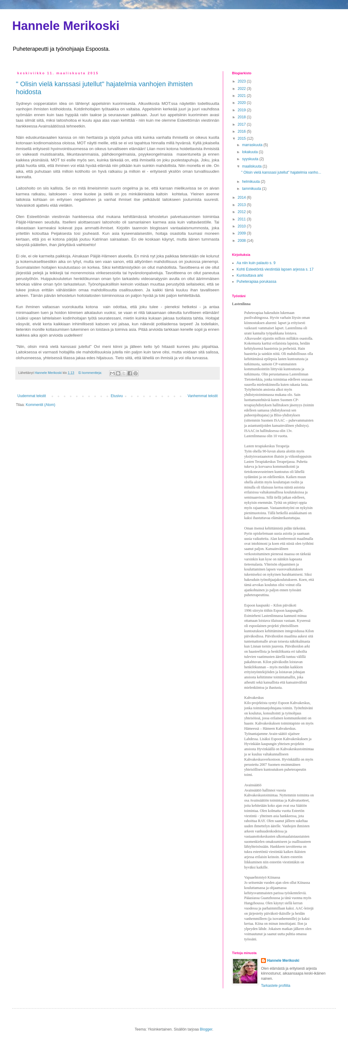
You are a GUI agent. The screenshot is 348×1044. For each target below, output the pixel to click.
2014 (242, 197)
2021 (242, 96)
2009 (242, 233)
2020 (242, 103)
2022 (242, 89)
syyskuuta (250, 159)
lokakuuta (250, 152)
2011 (242, 219)
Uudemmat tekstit (31, 396)
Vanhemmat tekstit (203, 396)
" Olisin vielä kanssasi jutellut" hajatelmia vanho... (281, 172)
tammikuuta (252, 188)
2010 (242, 226)
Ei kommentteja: (90, 372)
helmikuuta (251, 181)
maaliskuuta (252, 166)
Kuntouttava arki (250, 275)
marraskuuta (252, 145)
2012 (242, 212)
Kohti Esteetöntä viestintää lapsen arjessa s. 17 (275, 269)
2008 (242, 240)
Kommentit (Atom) (40, 405)
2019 (242, 110)
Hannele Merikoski (65, 25)
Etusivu (117, 396)
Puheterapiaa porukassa (256, 281)
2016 (242, 131)
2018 (242, 117)
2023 (242, 81)
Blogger (206, 1029)
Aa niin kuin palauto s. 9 (256, 263)
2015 (242, 138)
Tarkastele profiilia (275, 985)
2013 (242, 205)
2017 (242, 124)
